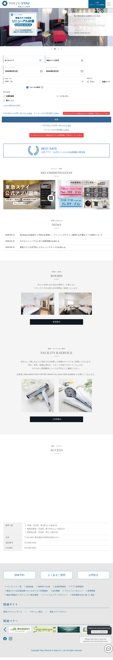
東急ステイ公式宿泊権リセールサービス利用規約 (28, 593)
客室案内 (56, 322)
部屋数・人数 (8, 78)
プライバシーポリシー (77, 593)
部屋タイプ (106, 82)
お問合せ (93, 576)
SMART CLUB (48, 589)
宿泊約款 (32, 589)
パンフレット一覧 (14, 589)
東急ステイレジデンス (12, 614)
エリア (6, 57)
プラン (92, 82)
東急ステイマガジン (58, 614)
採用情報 (97, 593)
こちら (29, 113)
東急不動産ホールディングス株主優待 (23, 598)
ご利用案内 (56, 419)
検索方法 (89, 78)
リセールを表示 (34, 87)
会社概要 (58, 593)
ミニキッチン (64, 96)
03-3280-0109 (30, 543)
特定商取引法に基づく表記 (87, 598)
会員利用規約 (65, 589)
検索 (56, 119)
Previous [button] (5, 632)
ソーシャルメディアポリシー (57, 598)
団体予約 (19, 576)
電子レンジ (10, 100)
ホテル (48, 57)
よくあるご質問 (56, 576)
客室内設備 (6, 92)
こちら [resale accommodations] (56, 113)
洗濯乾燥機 (10, 96)
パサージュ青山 (36, 614)
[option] (56, 23)
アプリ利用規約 (84, 589)
